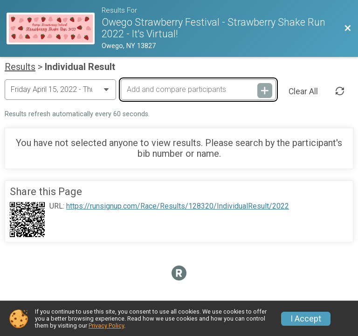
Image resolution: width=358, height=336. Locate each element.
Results (20, 66)
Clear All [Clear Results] (303, 91)
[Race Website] (54, 29)
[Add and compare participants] (198, 89)
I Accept (305, 318)
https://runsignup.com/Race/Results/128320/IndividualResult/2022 (177, 206)
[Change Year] (60, 89)
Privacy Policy (106, 325)
